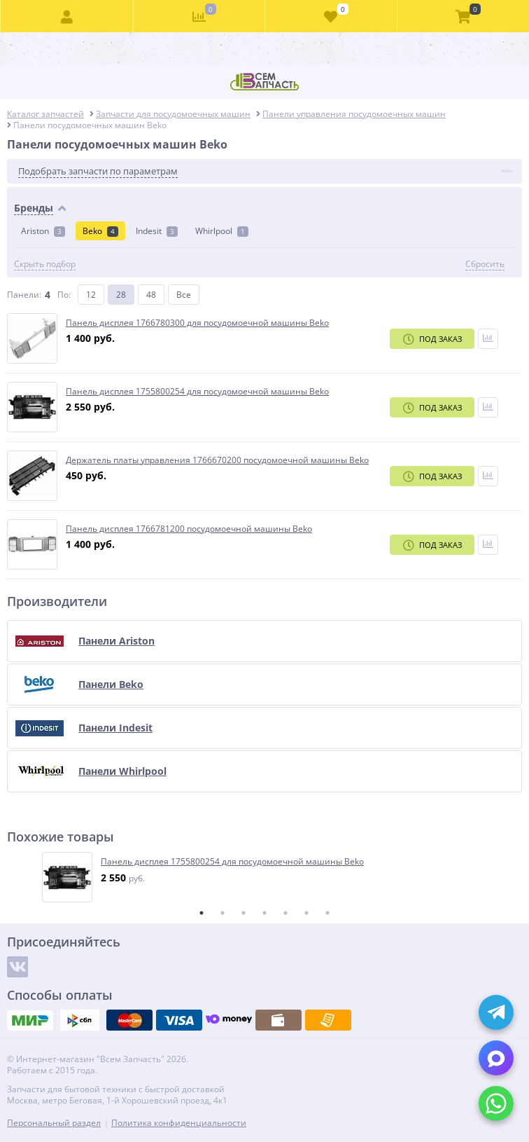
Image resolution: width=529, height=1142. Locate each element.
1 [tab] (202, 913)
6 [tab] (306, 913)
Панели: (24, 295)
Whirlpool (221, 231)
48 (151, 295)
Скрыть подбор (45, 264)
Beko (100, 231)
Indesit (157, 231)
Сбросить (485, 264)
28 (121, 295)
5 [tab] (285, 913)
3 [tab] (244, 913)
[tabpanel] (265, 877)
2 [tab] (223, 913)
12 (91, 295)
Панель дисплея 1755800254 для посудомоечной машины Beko (232, 861)
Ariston (43, 231)
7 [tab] (327, 913)
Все (183, 295)
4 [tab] (264, 913)
